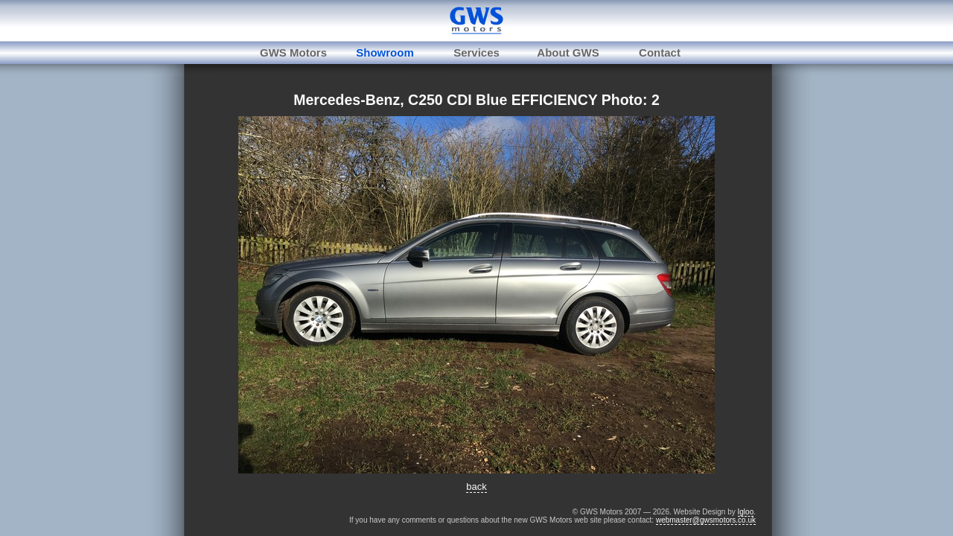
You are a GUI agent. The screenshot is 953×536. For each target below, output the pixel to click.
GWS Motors (293, 52)
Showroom (385, 52)
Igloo (746, 512)
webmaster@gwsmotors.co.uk (706, 520)
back (476, 486)
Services (476, 52)
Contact (660, 52)
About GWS (568, 52)
